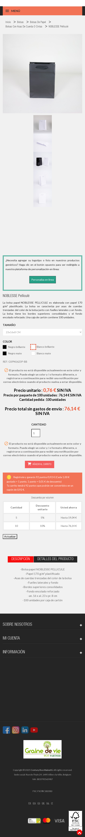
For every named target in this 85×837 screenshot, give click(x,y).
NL (47, 803)
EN (34, 803)
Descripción (20, 559)
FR (29, 803)
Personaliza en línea (42, 279)
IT (52, 803)
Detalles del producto (55, 559)
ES (39, 803)
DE (43, 803)
